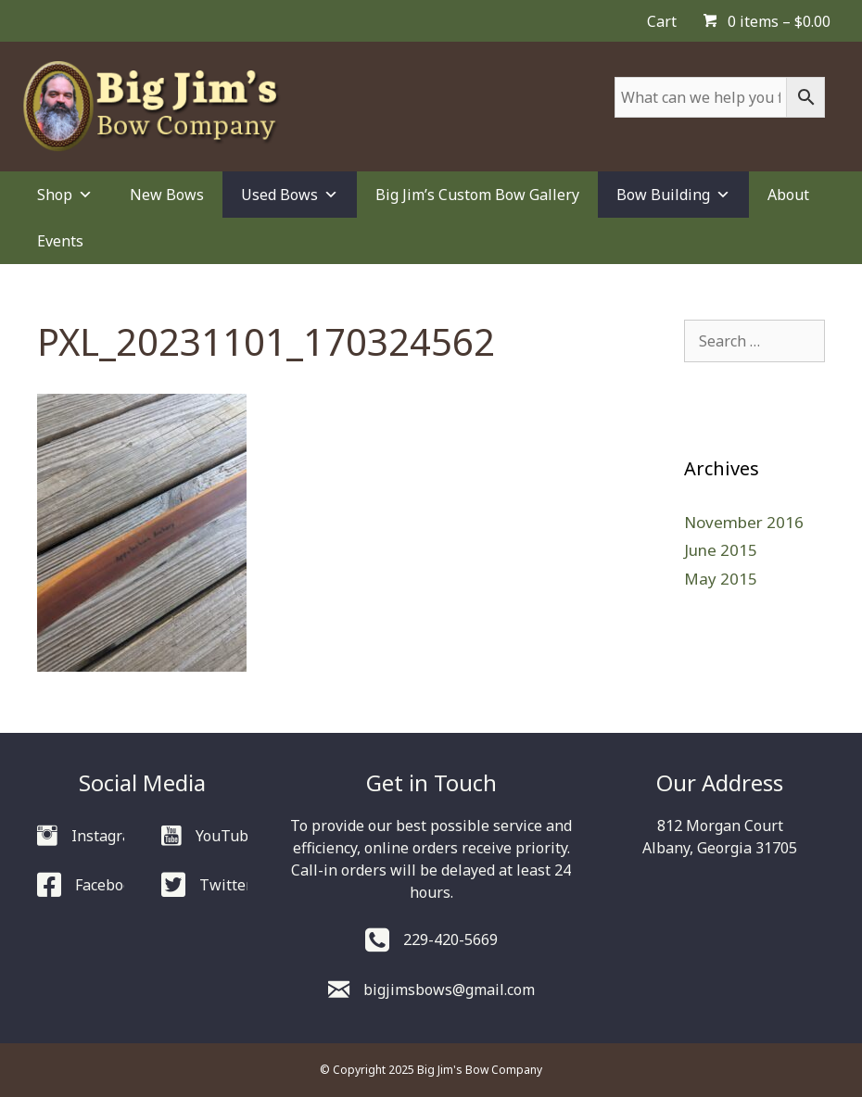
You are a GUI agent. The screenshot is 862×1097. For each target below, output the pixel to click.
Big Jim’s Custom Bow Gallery (477, 194)
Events (60, 241)
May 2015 (720, 578)
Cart (662, 21)
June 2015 (720, 550)
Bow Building (673, 194)
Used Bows (289, 194)
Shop (65, 194)
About (788, 194)
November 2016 (744, 522)
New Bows (167, 194)
